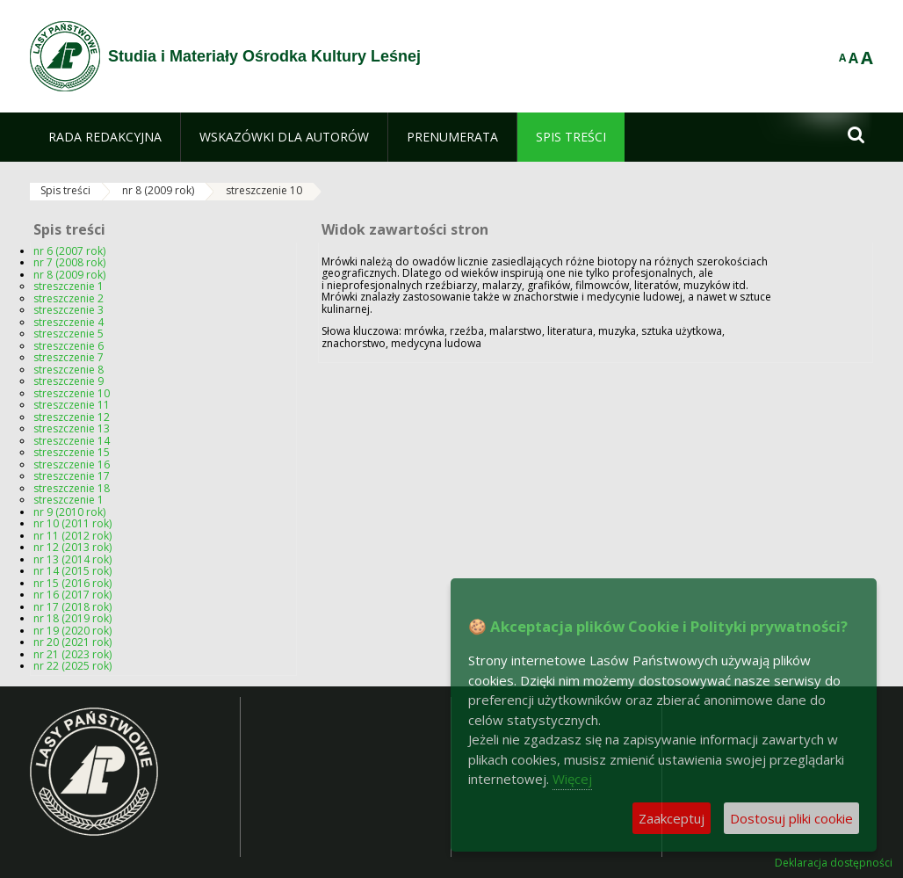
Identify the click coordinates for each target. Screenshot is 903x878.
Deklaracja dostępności (833, 863)
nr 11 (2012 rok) (72, 535)
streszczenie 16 (71, 464)
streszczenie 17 (71, 475)
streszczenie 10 (264, 190)
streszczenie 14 (71, 440)
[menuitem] (105, 137)
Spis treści (65, 190)
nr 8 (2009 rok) (158, 190)
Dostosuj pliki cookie (791, 818)
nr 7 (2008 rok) (69, 262)
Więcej (572, 778)
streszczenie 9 (68, 381)
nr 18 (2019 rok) (72, 618)
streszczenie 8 (68, 369)
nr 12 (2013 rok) (72, 547)
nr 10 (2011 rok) (72, 523)
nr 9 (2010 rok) (69, 511)
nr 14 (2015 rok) (72, 570)
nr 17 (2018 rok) (72, 606)
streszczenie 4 (68, 322)
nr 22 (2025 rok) (72, 665)
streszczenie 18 (71, 488)
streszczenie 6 (68, 345)
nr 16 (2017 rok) (72, 594)
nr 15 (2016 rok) (72, 583)
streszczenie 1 (68, 286)
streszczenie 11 (71, 404)
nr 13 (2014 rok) (72, 559)
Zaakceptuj (671, 818)
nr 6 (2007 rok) (69, 250)
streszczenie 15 (71, 452)
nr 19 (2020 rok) (72, 630)
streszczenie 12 (71, 417)
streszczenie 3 (68, 309)
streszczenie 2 (68, 298)
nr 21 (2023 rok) (72, 654)
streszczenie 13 (71, 428)
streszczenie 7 (68, 357)
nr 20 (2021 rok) (72, 642)
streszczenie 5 (68, 333)
